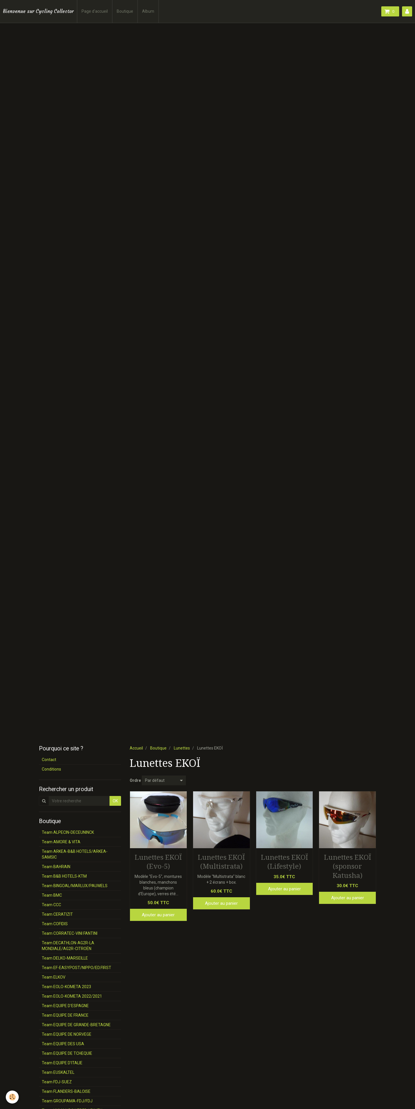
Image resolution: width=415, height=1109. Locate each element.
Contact (49, 759)
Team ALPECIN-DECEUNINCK (68, 832)
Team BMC (52, 895)
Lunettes (182, 748)
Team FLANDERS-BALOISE (66, 1091)
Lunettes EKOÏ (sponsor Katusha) (347, 866)
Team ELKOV (53, 977)
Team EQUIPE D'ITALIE (62, 1063)
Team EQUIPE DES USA (63, 1043)
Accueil (136, 748)
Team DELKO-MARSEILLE (65, 958)
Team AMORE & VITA (61, 842)
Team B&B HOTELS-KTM (64, 876)
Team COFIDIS (55, 923)
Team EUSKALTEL (58, 1072)
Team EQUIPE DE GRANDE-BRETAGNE (76, 1024)
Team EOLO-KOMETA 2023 (66, 986)
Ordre (135, 780)
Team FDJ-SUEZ (57, 1082)
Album (148, 11)
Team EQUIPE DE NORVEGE (66, 1034)
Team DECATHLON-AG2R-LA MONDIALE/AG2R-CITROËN (68, 946)
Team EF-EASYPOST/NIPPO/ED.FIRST (76, 967)
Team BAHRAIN (56, 866)
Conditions (51, 769)
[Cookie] (12, 1097)
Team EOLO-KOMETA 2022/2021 (72, 996)
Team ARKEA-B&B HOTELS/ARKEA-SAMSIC (74, 854)
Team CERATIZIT (57, 914)
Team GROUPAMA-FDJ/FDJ (67, 1101)
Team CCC (51, 904)
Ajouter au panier (158, 914)
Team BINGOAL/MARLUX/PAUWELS (74, 885)
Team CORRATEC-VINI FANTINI (69, 933)
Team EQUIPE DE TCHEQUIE (67, 1053)
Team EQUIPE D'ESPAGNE (65, 1005)
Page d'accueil (95, 11)
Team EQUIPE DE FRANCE (65, 1015)
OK (115, 801)
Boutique (125, 11)
